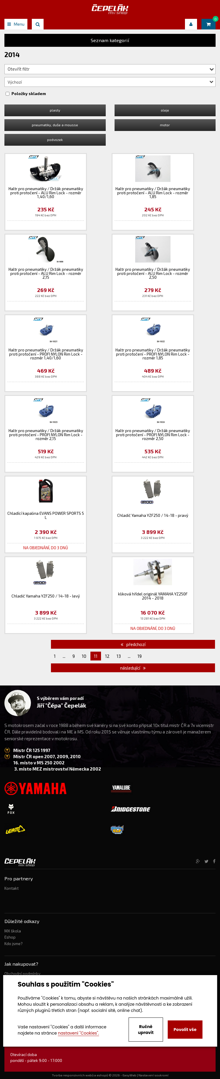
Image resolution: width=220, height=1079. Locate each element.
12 (107, 656)
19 (140, 656)
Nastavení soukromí (153, 1075)
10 (84, 656)
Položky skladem (28, 93)
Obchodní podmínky (22, 973)
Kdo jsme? (13, 943)
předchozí (133, 644)
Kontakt (11, 888)
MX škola (12, 931)
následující (133, 667)
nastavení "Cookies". (78, 1033)
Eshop (10, 937)
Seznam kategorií (110, 40)
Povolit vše (185, 1029)
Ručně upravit (145, 1029)
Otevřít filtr (111, 69)
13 (119, 656)
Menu (15, 23)
